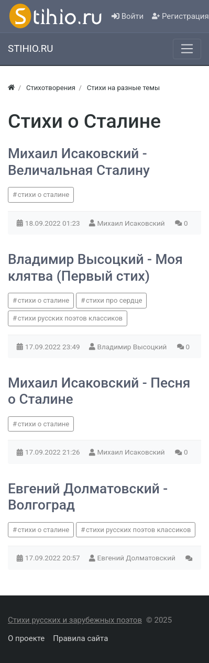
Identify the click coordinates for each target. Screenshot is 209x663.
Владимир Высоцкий (133, 346)
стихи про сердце (114, 300)
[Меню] (187, 49)
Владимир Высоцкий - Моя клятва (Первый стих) (95, 267)
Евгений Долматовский (137, 558)
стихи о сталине (44, 194)
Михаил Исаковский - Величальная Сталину (79, 162)
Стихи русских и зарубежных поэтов (75, 620)
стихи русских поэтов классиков (70, 318)
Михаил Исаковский (132, 223)
